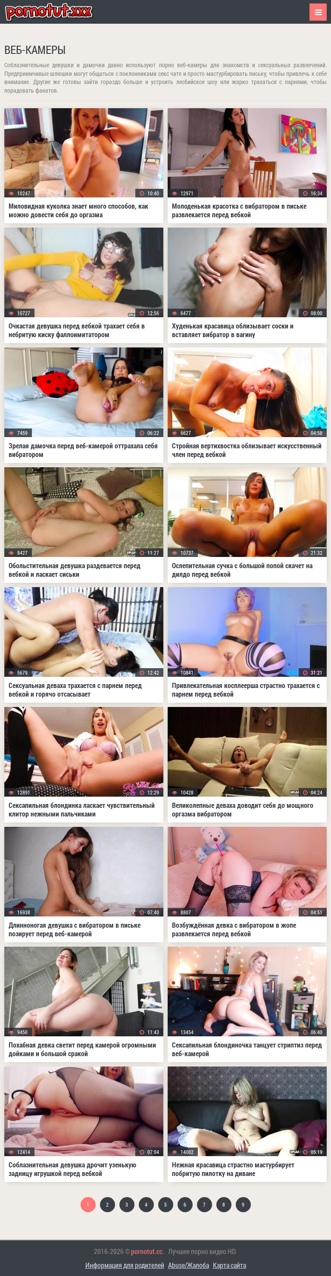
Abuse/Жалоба (188, 1265)
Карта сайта (229, 1265)
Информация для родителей (124, 1265)
